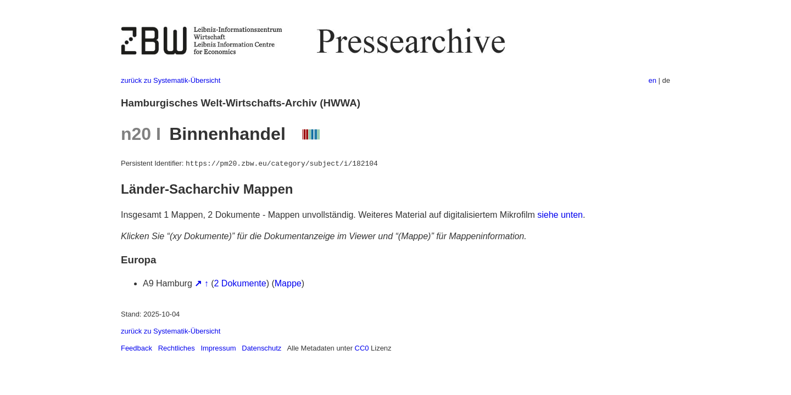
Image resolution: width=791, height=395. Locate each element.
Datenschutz (261, 348)
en (652, 80)
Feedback (136, 348)
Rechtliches (176, 348)
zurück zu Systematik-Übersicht (170, 80)
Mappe (288, 283)
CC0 (362, 348)
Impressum (218, 348)
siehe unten (560, 214)
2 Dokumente (240, 283)
